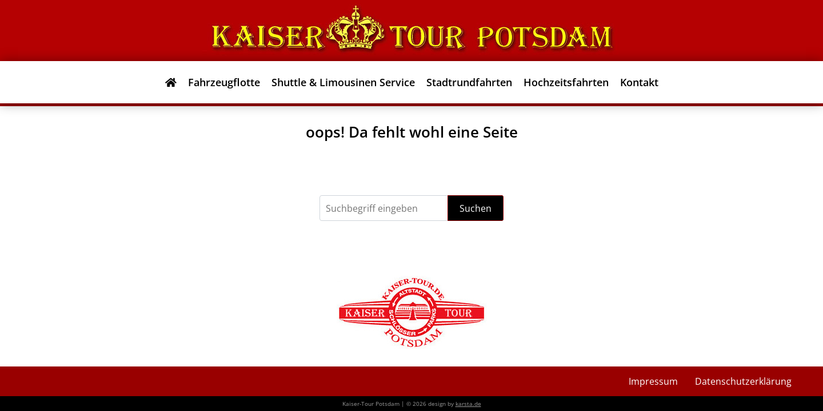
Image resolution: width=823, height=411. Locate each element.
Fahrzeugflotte (224, 82)
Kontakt (639, 82)
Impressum (653, 381)
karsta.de (468, 404)
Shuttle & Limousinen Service (343, 82)
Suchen (476, 208)
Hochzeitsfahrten (566, 82)
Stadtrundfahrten (469, 82)
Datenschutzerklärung (743, 381)
